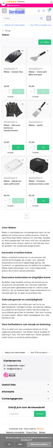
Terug (6, 30)
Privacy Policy (31, 432)
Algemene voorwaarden (15, 432)
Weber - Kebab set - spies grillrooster (13, 182)
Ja (9, 444)
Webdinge (40, 429)
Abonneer (40, 414)
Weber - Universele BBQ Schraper (38, 73)
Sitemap (42, 432)
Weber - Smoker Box (13, 72)
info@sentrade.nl (14, 369)
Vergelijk (10, 97)
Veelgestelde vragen (16, 365)
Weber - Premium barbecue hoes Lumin (39, 182)
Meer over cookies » (39, 444)
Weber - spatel (36, 125)
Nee (20, 444)
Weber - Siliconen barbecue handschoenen (12, 128)
